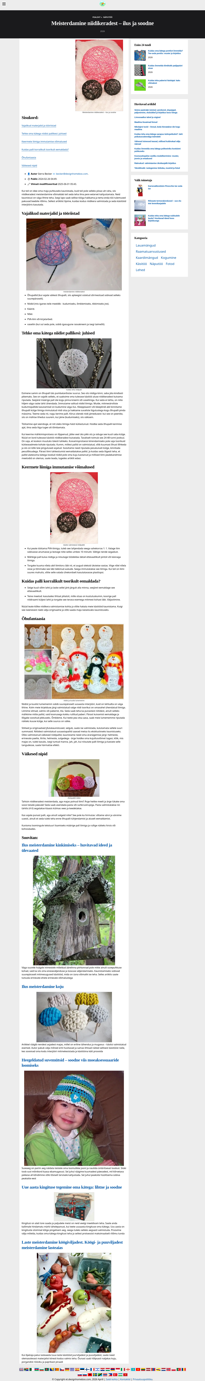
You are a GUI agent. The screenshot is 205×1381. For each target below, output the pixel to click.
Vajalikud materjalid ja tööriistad (39, 125)
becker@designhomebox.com (72, 173)
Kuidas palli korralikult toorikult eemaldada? (45, 149)
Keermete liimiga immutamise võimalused (44, 141)
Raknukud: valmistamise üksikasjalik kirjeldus (155, 163)
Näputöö (156, 264)
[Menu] (4, 3)
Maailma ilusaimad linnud (145, 122)
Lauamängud (146, 245)
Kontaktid (125, 1379)
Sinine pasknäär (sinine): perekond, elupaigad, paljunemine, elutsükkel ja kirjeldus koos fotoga (155, 111)
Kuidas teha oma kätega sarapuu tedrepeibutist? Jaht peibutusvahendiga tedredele (158, 135)
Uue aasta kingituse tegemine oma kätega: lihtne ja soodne (72, 1187)
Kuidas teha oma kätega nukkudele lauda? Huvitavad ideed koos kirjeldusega (164, 218)
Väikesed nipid (29, 165)
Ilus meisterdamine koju (42, 986)
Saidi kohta (112, 1379)
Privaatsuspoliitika (142, 1379)
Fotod (170, 264)
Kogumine (168, 257)
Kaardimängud (147, 257)
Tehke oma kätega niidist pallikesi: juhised (44, 133)
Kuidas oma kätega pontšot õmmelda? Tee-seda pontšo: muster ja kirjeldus (165, 52)
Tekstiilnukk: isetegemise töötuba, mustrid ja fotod (157, 168)
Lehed (140, 270)
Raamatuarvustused (151, 251)
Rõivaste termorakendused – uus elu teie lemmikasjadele (164, 202)
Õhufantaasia (29, 157)
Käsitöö (141, 264)
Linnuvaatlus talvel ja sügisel (147, 117)
